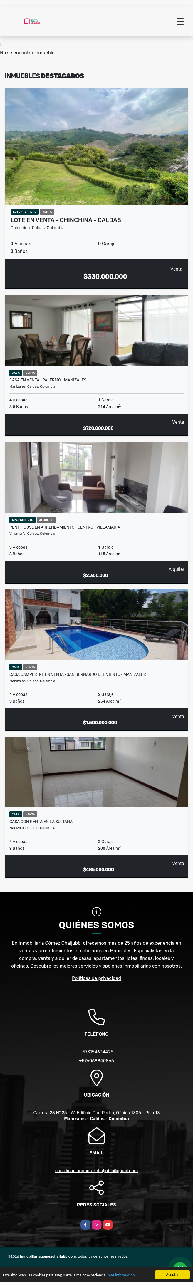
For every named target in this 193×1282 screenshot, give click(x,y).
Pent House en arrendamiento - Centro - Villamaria (64, 527)
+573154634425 (96, 1052)
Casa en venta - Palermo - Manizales (47, 380)
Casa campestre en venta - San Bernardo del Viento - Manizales (77, 674)
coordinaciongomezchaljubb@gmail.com (96, 1170)
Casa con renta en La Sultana (41, 821)
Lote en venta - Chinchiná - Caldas (66, 220)
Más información (121, 1275)
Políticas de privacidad (96, 978)
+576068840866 (96, 1060)
